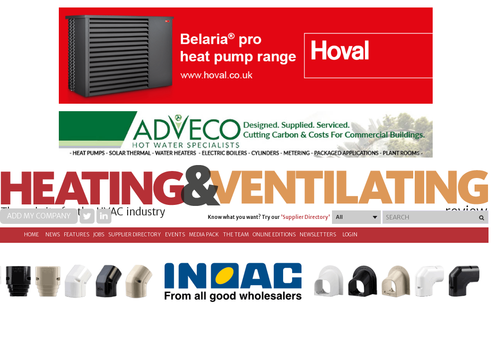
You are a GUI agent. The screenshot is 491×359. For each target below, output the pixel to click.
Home (31, 234)
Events (175, 234)
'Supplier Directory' (305, 217)
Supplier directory (134, 234)
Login (349, 234)
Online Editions (274, 234)
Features (76, 234)
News (52, 234)
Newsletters (318, 234)
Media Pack (204, 234)
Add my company (39, 215)
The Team (236, 234)
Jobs (98, 234)
